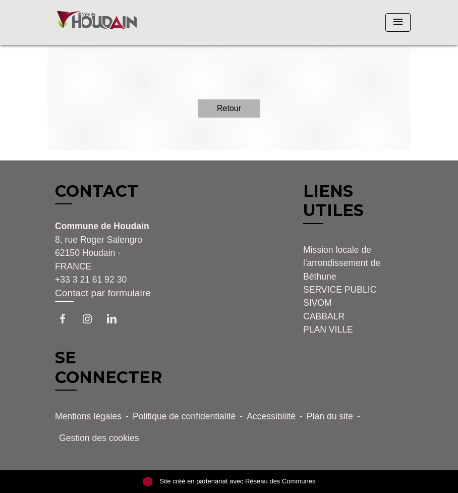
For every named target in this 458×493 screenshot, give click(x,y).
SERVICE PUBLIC (339, 290)
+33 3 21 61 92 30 (91, 280)
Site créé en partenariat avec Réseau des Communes (229, 481)
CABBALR (324, 316)
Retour (229, 108)
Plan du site (330, 416)
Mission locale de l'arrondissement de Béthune (341, 263)
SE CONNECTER (108, 367)
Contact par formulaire (103, 293)
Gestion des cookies (99, 438)
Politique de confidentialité (184, 416)
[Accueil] (110, 22)
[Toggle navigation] (398, 22)
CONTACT (96, 191)
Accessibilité (271, 416)
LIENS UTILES (333, 200)
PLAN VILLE (328, 329)
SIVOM (317, 303)
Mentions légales (88, 416)
